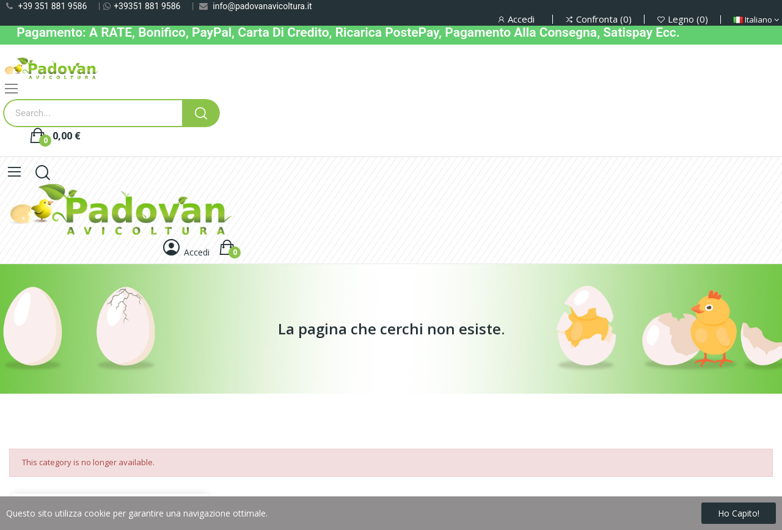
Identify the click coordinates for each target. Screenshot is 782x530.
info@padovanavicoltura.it (262, 6)
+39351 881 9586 (147, 6)
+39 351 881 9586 (52, 6)
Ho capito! (738, 513)
